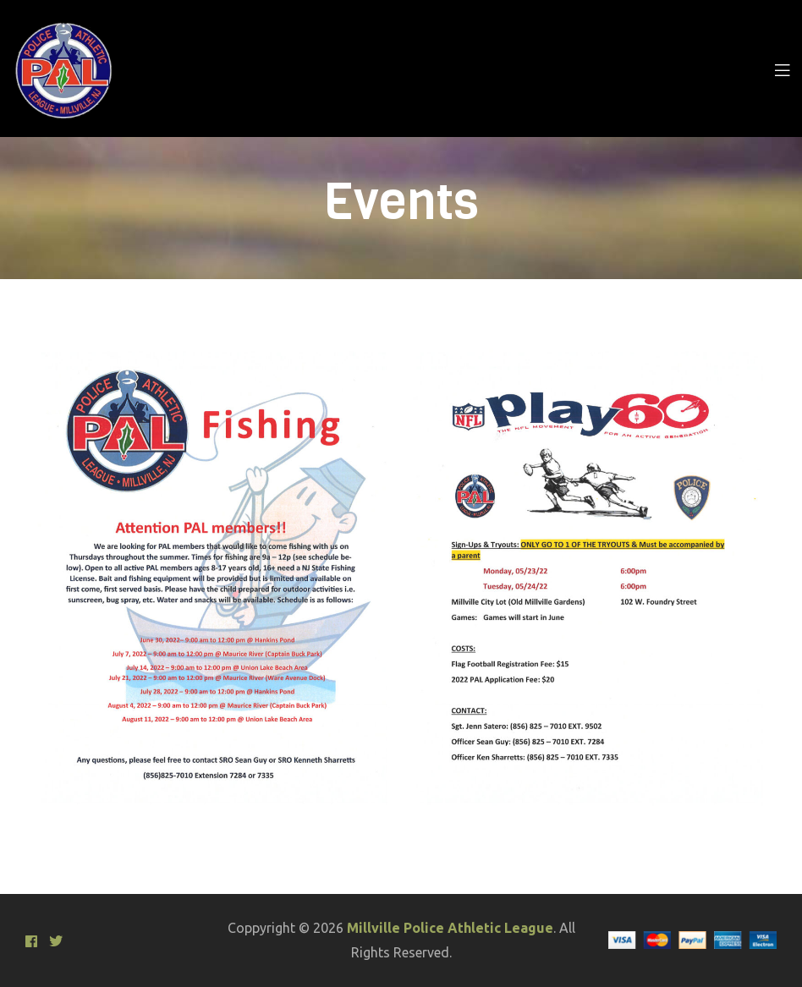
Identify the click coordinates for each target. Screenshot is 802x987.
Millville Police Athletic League (450, 927)
